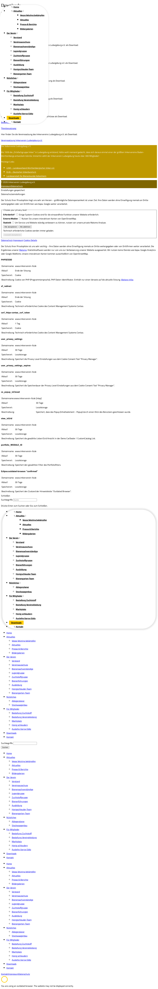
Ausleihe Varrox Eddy (21, 729)
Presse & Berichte (20, 649)
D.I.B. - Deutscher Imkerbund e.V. (21, 172)
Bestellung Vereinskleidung (24, 717)
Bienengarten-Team (21, 693)
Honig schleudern (20, 725)
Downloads (11, 733)
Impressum (6, 186)
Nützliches (11, 697)
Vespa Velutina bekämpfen (24, 641)
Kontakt (10, 737)
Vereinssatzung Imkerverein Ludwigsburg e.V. (21, 140)
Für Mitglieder (12, 709)
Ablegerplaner (18, 701)
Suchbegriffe (7, 500)
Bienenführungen (20, 681)
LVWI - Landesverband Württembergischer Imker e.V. (30, 168)
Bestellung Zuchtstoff (22, 713)
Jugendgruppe (18, 673)
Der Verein (11, 657)
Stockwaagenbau (19, 705)
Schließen (5, 496)
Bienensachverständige (22, 669)
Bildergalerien (18, 653)
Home (9, 633)
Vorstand (16, 661)
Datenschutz (17, 186)
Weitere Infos (127, 280)
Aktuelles (10, 637)
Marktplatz (17, 721)
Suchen (5, 747)
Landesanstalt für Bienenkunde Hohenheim (26, 176)
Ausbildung (17, 685)
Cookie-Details (30, 240)
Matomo (23, 250)
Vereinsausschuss (20, 665)
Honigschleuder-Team (22, 689)
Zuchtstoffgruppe (20, 677)
